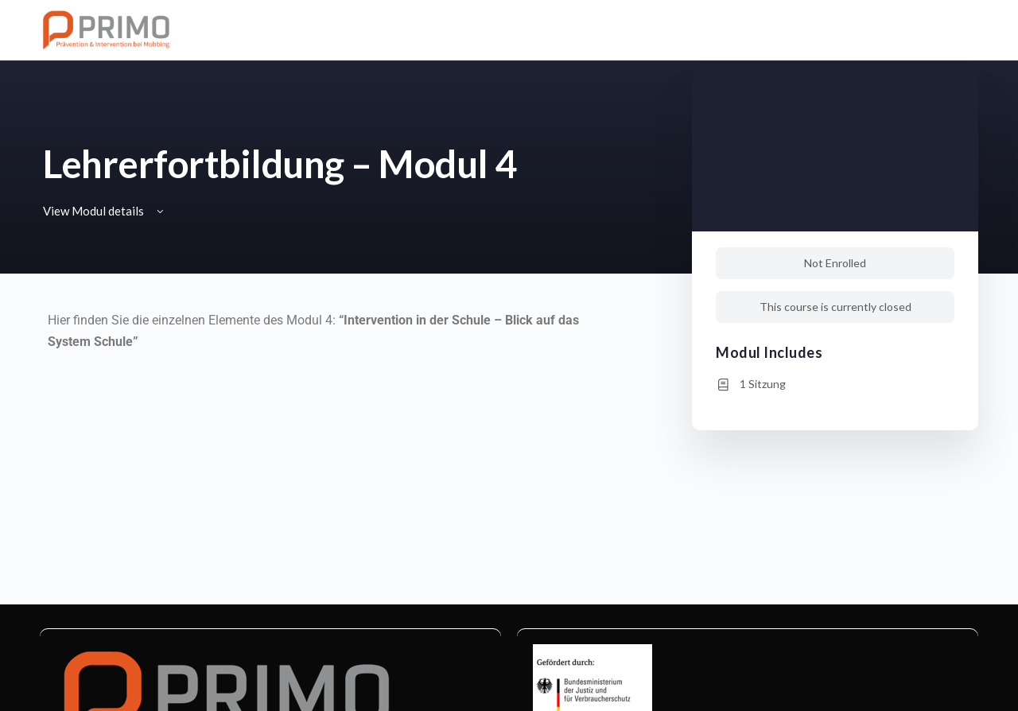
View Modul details (104, 211)
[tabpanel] (324, 341)
